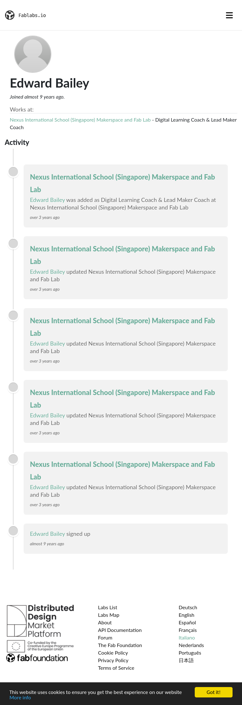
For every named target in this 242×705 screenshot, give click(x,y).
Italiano (187, 637)
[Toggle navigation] (229, 15)
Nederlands (191, 645)
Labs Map (108, 615)
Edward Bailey (47, 199)
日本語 (186, 660)
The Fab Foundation (120, 645)
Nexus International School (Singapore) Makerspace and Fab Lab (80, 120)
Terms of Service (116, 668)
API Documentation (120, 630)
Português (190, 653)
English (186, 615)
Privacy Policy (113, 660)
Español (187, 622)
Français (188, 630)
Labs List (107, 607)
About (105, 622)
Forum (105, 637)
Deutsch (188, 607)
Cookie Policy (113, 653)
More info (20, 698)
